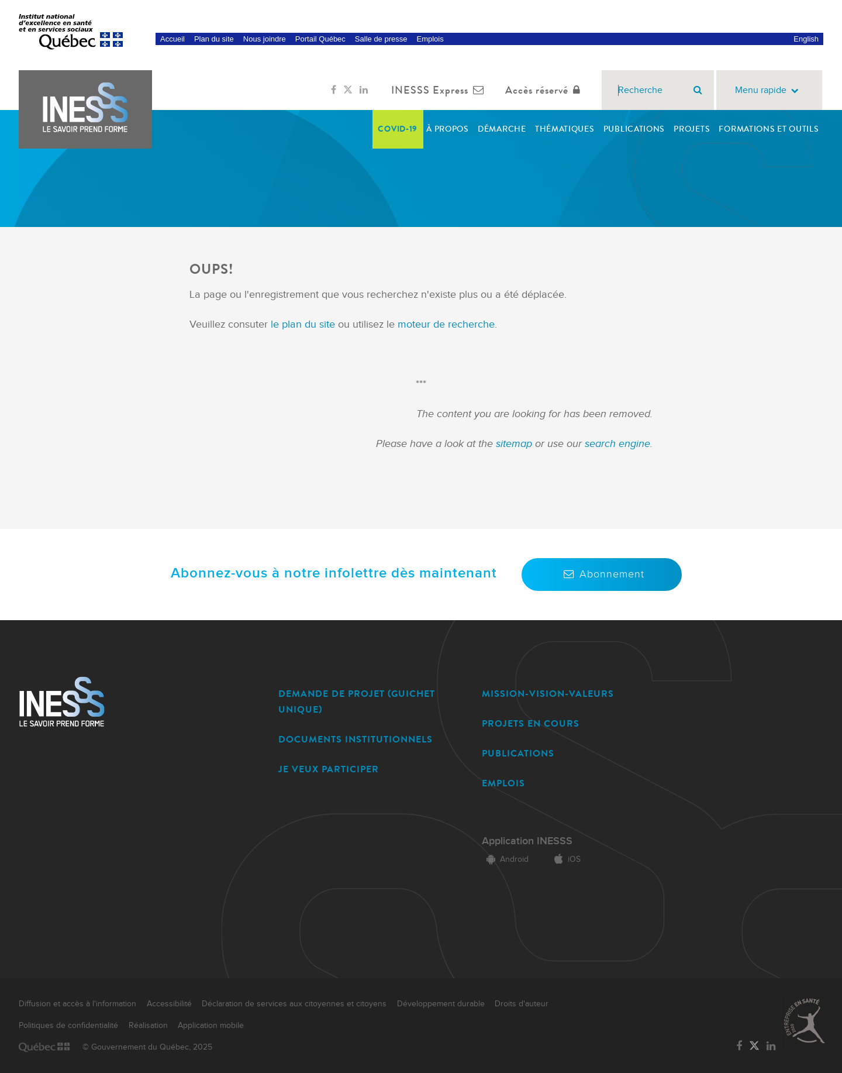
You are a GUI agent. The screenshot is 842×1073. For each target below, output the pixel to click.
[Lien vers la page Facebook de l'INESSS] (333, 90)
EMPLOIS (503, 783)
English (806, 39)
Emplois (429, 39)
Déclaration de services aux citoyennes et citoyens (294, 1004)
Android (505, 859)
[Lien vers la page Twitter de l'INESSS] (348, 90)
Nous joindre (264, 39)
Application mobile (211, 1025)
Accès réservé (545, 90)
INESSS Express (440, 90)
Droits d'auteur (521, 1004)
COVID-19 (397, 129)
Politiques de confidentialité (68, 1025)
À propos (447, 129)
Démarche (502, 129)
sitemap (515, 444)
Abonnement (601, 574)
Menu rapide (769, 90)
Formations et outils (769, 129)
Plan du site (214, 39)
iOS (565, 859)
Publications (634, 129)
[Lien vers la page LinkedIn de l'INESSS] (363, 90)
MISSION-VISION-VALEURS (548, 693)
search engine (617, 444)
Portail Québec (320, 39)
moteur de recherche (445, 324)
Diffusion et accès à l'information (77, 1004)
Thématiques (565, 129)
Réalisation (148, 1025)
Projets (692, 129)
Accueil (172, 39)
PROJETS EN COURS (530, 723)
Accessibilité (169, 1004)
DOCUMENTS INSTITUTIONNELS (355, 739)
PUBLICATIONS (518, 753)
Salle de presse (381, 39)
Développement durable (441, 1004)
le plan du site (303, 324)
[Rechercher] (698, 90)
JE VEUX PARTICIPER (328, 769)
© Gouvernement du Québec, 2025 (147, 1047)
